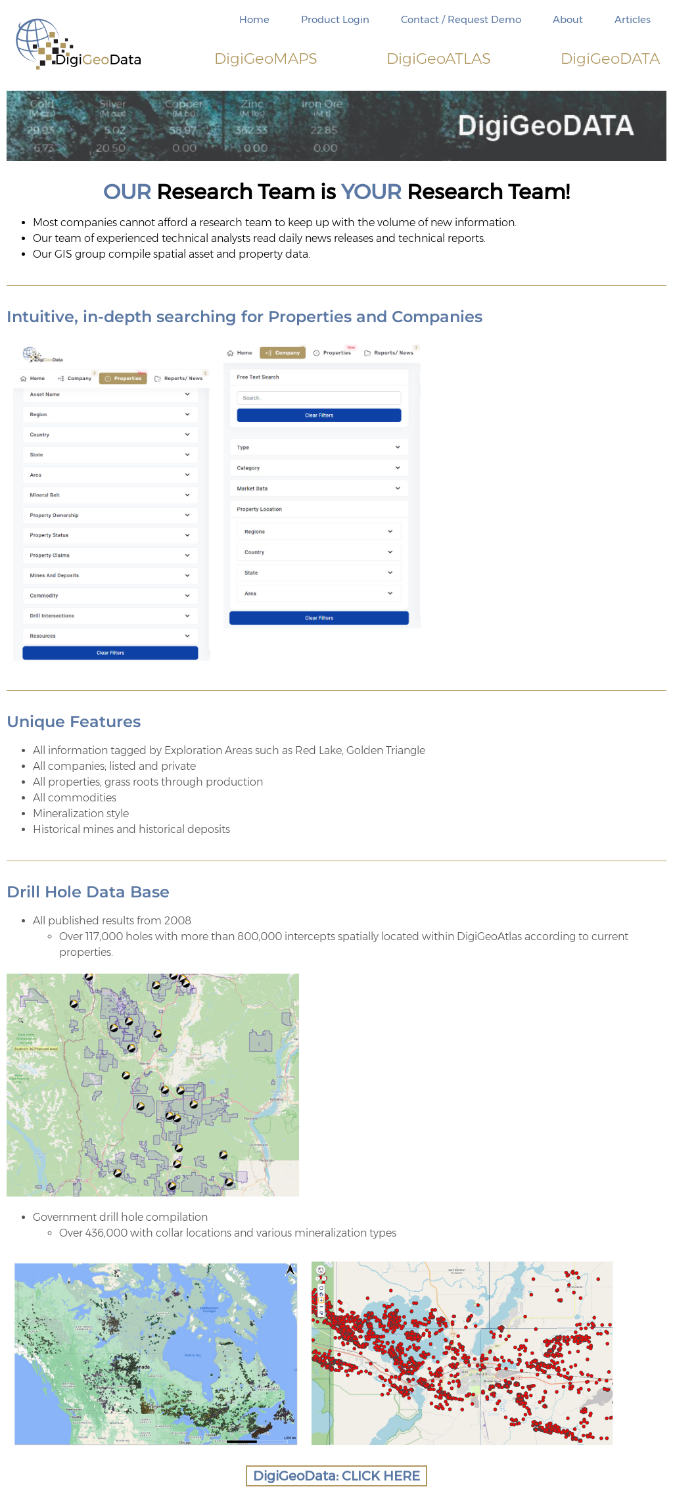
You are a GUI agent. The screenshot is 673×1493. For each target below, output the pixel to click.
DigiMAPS (265, 58)
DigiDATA (610, 58)
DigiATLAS (438, 58)
